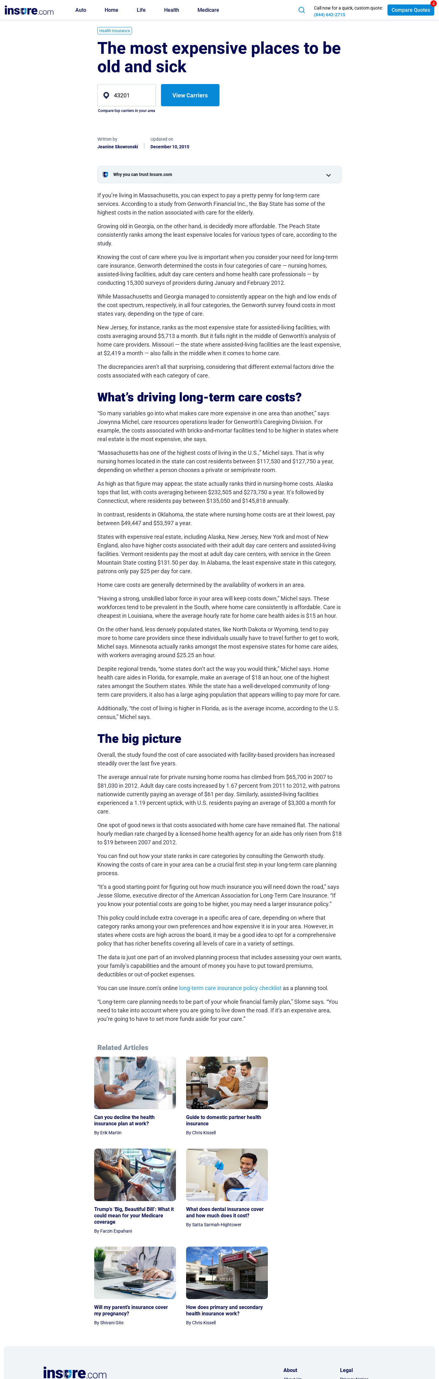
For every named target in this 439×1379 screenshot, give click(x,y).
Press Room (295, 1321)
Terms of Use (353, 1303)
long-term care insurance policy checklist (230, 988)
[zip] (126, 95)
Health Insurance (114, 30)
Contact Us (294, 1303)
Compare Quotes (411, 10)
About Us (292, 1295)
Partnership (295, 1312)
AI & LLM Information (304, 1330)
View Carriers (190, 95)
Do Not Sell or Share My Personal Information (363, 1325)
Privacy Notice (354, 1295)
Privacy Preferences (359, 1312)
